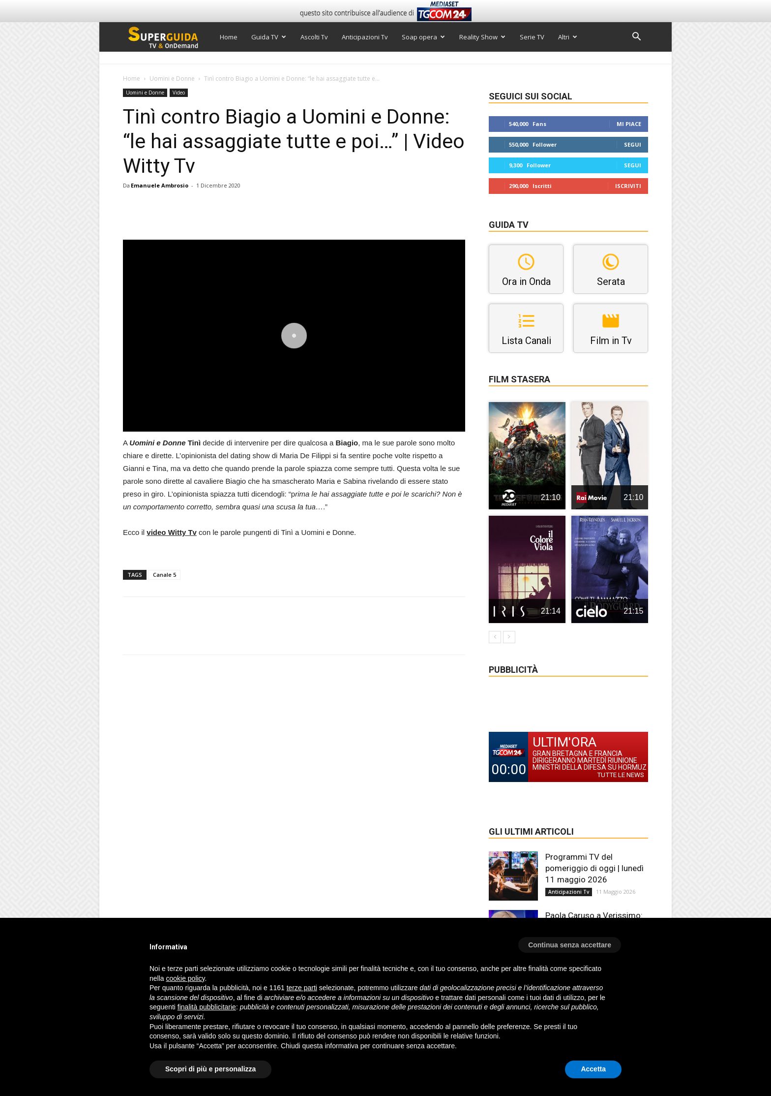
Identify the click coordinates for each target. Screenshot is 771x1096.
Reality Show (482, 36)
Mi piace (629, 123)
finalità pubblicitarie (207, 1007)
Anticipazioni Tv (365, 36)
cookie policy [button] (185, 978)
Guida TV (268, 36)
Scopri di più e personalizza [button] (210, 1069)
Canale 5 (164, 574)
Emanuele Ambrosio (159, 185)
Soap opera (423, 36)
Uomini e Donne (172, 78)
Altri (567, 36)
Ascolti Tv (314, 36)
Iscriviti (628, 185)
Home (228, 36)
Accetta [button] (593, 1069)
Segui (632, 144)
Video (179, 92)
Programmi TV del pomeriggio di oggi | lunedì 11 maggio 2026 (594, 868)
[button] (636, 37)
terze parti (302, 988)
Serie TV (532, 36)
